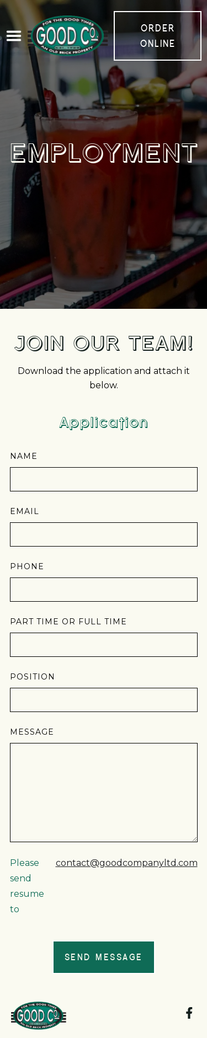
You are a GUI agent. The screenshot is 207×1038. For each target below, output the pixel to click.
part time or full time (68, 622)
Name (24, 456)
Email (24, 511)
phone (27, 566)
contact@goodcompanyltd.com (127, 863)
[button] (14, 36)
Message (32, 732)
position (32, 677)
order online (158, 36)
